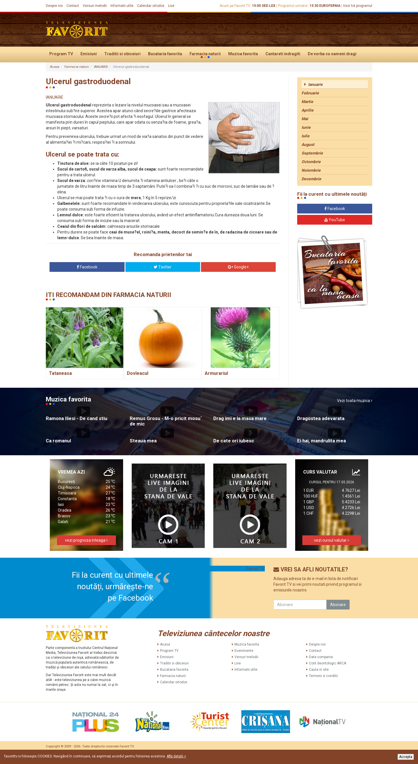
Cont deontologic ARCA (327, 663)
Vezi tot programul (357, 6)
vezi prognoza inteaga (86, 540)
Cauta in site (319, 670)
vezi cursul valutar (331, 540)
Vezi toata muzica (354, 400)
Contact (72, 6)
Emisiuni (88, 54)
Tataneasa (60, 373)
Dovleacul (137, 373)
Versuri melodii (95, 6)
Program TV (61, 54)
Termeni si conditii (323, 676)
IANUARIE (101, 67)
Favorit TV (256, 568)
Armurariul (216, 373)
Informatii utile (122, 6)
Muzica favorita (243, 54)
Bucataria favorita (165, 54)
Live (171, 6)
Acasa (54, 67)
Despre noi (54, 6)
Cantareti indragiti (282, 54)
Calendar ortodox (150, 6)
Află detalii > (176, 756)
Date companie (321, 657)
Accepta (405, 757)
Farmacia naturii (205, 54)
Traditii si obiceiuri (122, 54)
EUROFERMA (329, 6)
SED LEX (268, 6)
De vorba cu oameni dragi (332, 54)
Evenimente (243, 651)
